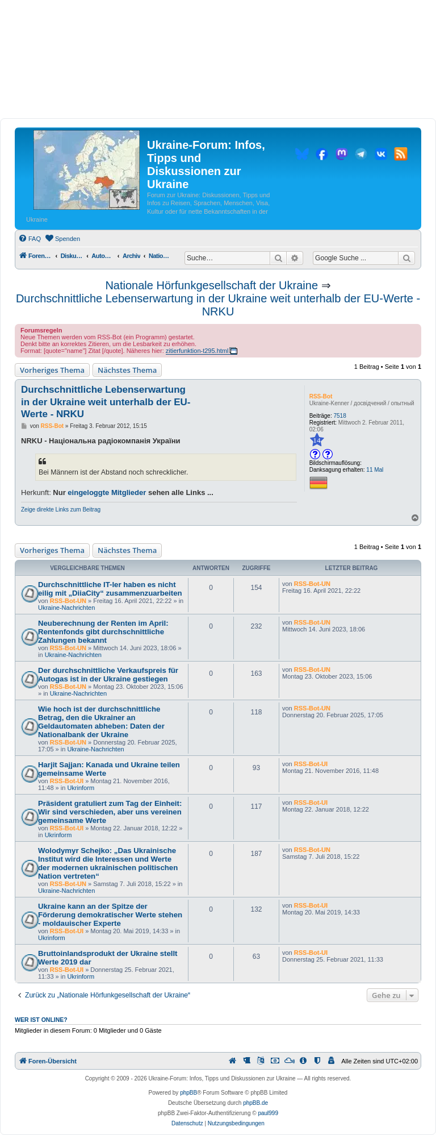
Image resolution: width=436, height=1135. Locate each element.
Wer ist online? (41, 1019)
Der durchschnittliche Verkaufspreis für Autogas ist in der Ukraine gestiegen (108, 674)
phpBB (188, 1093)
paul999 (268, 1113)
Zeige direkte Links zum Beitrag (60, 509)
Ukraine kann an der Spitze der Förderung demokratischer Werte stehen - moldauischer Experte (110, 915)
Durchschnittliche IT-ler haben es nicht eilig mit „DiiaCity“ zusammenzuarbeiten (110, 588)
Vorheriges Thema (52, 370)
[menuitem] (29, 239)
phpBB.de (255, 1103)
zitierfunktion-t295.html (197, 350)
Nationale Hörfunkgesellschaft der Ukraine (211, 285)
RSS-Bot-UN (68, 600)
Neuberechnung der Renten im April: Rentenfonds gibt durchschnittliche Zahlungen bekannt (103, 632)
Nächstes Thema (127, 370)
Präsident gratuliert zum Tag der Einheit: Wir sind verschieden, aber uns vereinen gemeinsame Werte (110, 812)
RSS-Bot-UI (66, 781)
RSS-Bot (321, 396)
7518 (340, 416)
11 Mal (374, 470)
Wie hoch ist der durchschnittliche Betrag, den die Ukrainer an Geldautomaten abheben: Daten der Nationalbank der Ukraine (101, 722)
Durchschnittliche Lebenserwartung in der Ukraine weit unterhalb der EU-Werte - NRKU (218, 305)
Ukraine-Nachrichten (66, 607)
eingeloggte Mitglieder (107, 492)
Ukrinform (80, 787)
